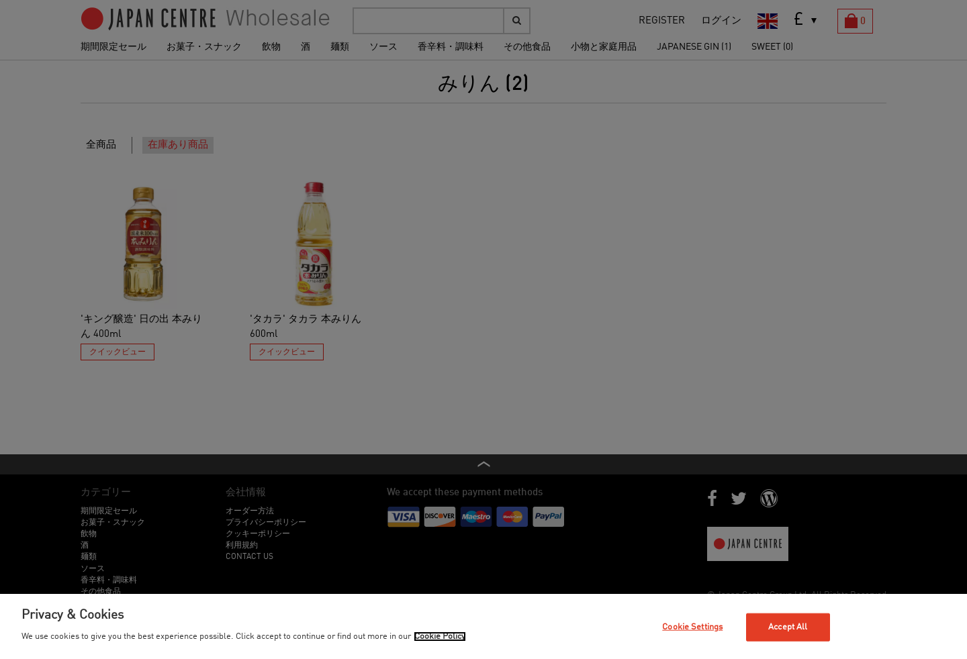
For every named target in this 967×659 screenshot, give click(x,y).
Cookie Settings (692, 627)
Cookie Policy (439, 636)
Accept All (787, 627)
